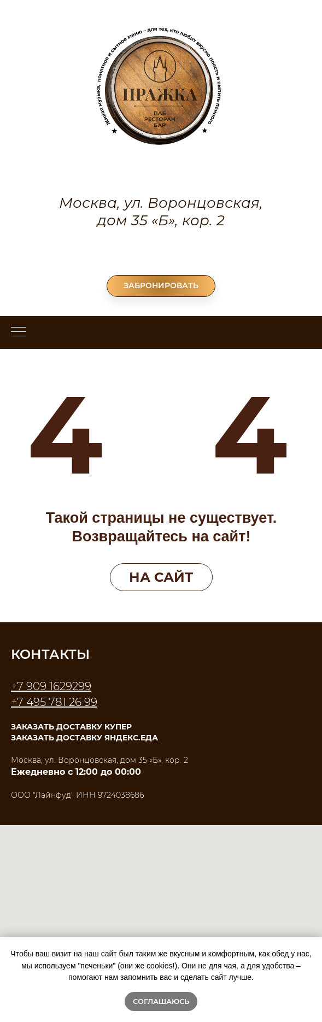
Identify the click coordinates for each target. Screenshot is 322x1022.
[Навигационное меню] (18, 332)
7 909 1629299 (54, 686)
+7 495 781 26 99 (161, 250)
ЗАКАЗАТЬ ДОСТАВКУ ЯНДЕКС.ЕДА (84, 738)
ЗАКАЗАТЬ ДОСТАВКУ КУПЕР (71, 727)
